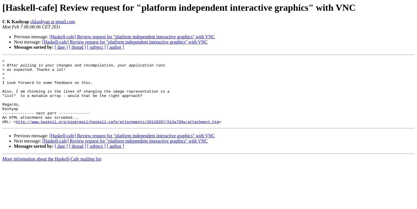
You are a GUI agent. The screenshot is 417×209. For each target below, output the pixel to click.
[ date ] (61, 47)
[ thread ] (77, 47)
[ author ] (115, 47)
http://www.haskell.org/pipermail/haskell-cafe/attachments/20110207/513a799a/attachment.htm (117, 134)
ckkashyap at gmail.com (52, 21)
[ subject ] (96, 47)
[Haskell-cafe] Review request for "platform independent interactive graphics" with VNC (132, 36)
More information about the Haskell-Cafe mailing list (51, 172)
